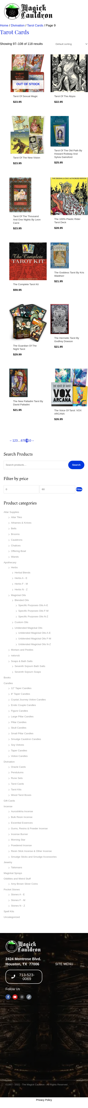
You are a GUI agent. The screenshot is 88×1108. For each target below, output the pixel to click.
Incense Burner (19, 834)
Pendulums (17, 772)
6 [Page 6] (21, 440)
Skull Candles (18, 727)
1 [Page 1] (13, 440)
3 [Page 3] (17, 440)
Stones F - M (18, 900)
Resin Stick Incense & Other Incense (31, 851)
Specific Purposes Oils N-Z (33, 616)
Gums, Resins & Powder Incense (29, 828)
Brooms (15, 534)
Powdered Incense (21, 845)
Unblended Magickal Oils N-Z (34, 644)
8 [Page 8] (25, 440)
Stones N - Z (18, 905)
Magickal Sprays (13, 873)
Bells (13, 528)
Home (4, 25)
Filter (79, 489)
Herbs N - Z (21, 589)
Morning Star (18, 839)
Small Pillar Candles (22, 733)
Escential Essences (22, 822)
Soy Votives (17, 744)
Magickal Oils (18, 595)
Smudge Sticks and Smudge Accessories (34, 856)
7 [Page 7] (23, 440)
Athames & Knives (21, 522)
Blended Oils (22, 600)
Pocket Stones (12, 889)
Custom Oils (21, 622)
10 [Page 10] (29, 440)
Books (7, 677)
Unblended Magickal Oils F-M (34, 638)
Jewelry (8, 862)
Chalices (15, 545)
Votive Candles (19, 756)
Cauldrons (16, 539)
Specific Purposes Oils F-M (33, 610)
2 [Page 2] (15, 440)
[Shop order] (71, 44)
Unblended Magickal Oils (28, 628)
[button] (64, 972)
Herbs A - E (21, 578)
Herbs (14, 567)
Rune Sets (17, 778)
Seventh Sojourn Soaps (28, 671)
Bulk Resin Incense (21, 817)
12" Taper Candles (21, 688)
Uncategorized (12, 917)
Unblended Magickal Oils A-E (34, 632)
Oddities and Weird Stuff (17, 878)
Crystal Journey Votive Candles (28, 699)
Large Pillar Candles (22, 716)
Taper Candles (19, 750)
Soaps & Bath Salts (22, 661)
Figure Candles (19, 710)
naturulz (15, 655)
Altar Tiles (16, 517)
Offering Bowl (18, 551)
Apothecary (10, 562)
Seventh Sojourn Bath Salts (30, 666)
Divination (9, 761)
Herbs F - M (21, 583)
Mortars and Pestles (22, 649)
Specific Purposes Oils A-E (33, 605)
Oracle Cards (18, 767)
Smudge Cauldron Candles (26, 739)
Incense (8, 806)
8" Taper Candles (20, 694)
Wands (15, 556)
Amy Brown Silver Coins (24, 883)
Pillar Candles (18, 722)
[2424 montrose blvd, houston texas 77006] (44, 1041)
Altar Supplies (11, 512)
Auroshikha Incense (22, 811)
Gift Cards (9, 800)
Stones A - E (18, 894)
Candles (8, 683)
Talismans (16, 867)
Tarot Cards (17, 783)
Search (76, 464)
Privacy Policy (44, 1099)
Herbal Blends (22, 572)
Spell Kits (9, 911)
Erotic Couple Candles (23, 705)
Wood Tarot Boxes (21, 795)
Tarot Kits (16, 789)
